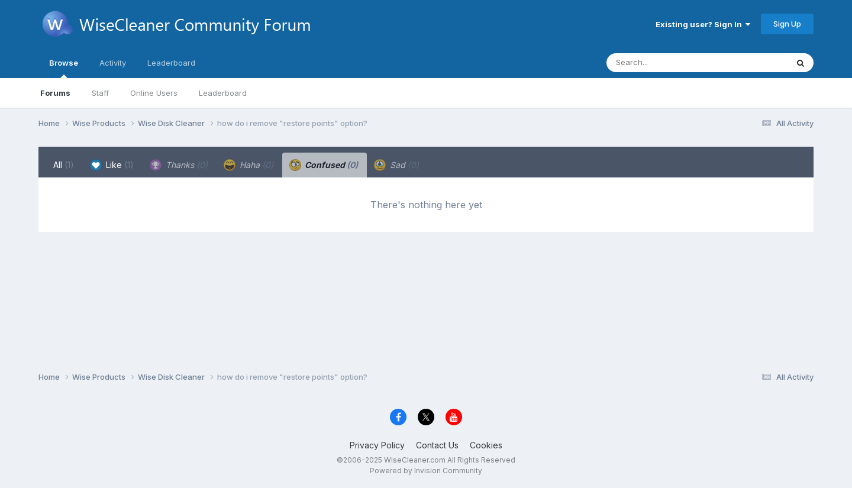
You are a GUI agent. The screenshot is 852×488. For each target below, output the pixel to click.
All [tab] (63, 165)
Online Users (154, 93)
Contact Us (437, 445)
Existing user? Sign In (703, 24)
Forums (55, 93)
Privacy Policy (377, 445)
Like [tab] (112, 165)
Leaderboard (223, 93)
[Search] (664, 62)
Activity (112, 62)
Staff (100, 93)
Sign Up (787, 23)
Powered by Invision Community (426, 470)
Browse (63, 68)
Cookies (486, 445)
